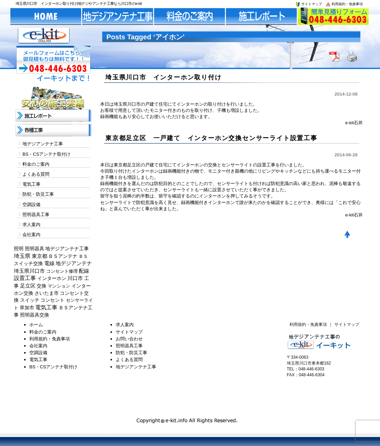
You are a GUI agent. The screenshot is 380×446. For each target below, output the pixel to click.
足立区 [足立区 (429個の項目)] (28, 286)
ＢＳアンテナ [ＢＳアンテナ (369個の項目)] (62, 256)
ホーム (36, 324)
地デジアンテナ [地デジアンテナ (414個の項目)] (74, 263)
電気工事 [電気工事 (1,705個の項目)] (46, 307)
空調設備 (31, 204)
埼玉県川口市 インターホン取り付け (163, 77)
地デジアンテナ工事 (42, 143)
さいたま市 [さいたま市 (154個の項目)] (47, 293)
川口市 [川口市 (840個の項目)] (75, 278)
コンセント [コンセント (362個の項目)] (52, 300)
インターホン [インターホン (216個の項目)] (51, 278)
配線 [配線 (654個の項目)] (84, 271)
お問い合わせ (129, 338)
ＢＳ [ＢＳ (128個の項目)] (83, 256)
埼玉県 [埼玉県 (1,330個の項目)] (22, 256)
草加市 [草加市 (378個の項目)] (27, 307)
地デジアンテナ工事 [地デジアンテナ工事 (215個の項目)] (67, 248)
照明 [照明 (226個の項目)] (18, 248)
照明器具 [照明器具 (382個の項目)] (34, 248)
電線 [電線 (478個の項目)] (49, 263)
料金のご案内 (35, 164)
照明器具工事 (35, 214)
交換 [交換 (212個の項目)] (41, 286)
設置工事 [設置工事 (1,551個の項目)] (25, 278)
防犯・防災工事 (38, 194)
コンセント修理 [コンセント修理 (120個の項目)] (62, 271)
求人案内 (31, 224)
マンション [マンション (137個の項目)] (59, 286)
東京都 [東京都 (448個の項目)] (39, 256)
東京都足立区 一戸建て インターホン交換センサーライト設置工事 (211, 138)
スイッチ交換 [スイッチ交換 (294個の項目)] (28, 263)
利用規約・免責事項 (344, 4)
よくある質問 (35, 174)
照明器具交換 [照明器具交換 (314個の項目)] (34, 315)
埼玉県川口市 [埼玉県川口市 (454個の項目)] (29, 271)
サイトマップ (308, 4)
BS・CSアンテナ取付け (46, 154)
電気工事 (31, 184)
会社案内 (31, 234)
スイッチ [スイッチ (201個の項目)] (29, 300)
